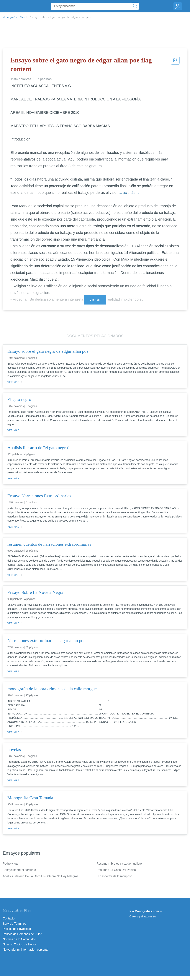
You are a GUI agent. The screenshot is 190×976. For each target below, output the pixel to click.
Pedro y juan (11, 863)
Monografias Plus (14, 17)
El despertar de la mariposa (114, 876)
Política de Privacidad (17, 928)
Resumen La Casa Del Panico (116, 869)
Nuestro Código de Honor (19, 944)
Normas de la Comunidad (19, 939)
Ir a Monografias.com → (146, 911)
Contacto (8, 918)
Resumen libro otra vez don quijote (119, 863)
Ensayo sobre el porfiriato (19, 869)
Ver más (95, 299)
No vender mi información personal (25, 949)
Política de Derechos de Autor (22, 934)
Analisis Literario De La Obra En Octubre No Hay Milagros (40, 876)
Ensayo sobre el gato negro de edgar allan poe (60, 17)
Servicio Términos (14, 923)
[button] (175, 65)
